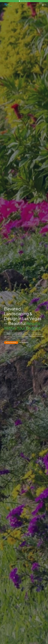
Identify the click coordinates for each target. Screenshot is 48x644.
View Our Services (23, 342)
